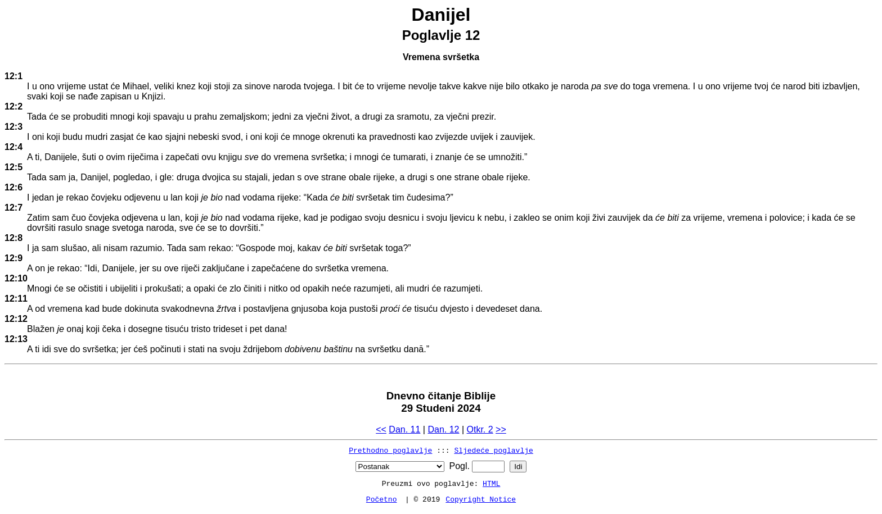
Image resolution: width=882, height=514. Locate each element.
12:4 (13, 147)
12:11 (16, 298)
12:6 (13, 187)
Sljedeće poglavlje (493, 450)
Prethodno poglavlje (390, 450)
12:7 (13, 207)
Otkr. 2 (480, 429)
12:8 (13, 238)
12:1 (13, 76)
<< (381, 429)
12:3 (13, 126)
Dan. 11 (404, 429)
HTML (491, 483)
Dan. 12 (443, 429)
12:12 (16, 319)
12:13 (16, 339)
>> (501, 429)
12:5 (13, 167)
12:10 (16, 278)
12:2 (13, 106)
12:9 (13, 258)
